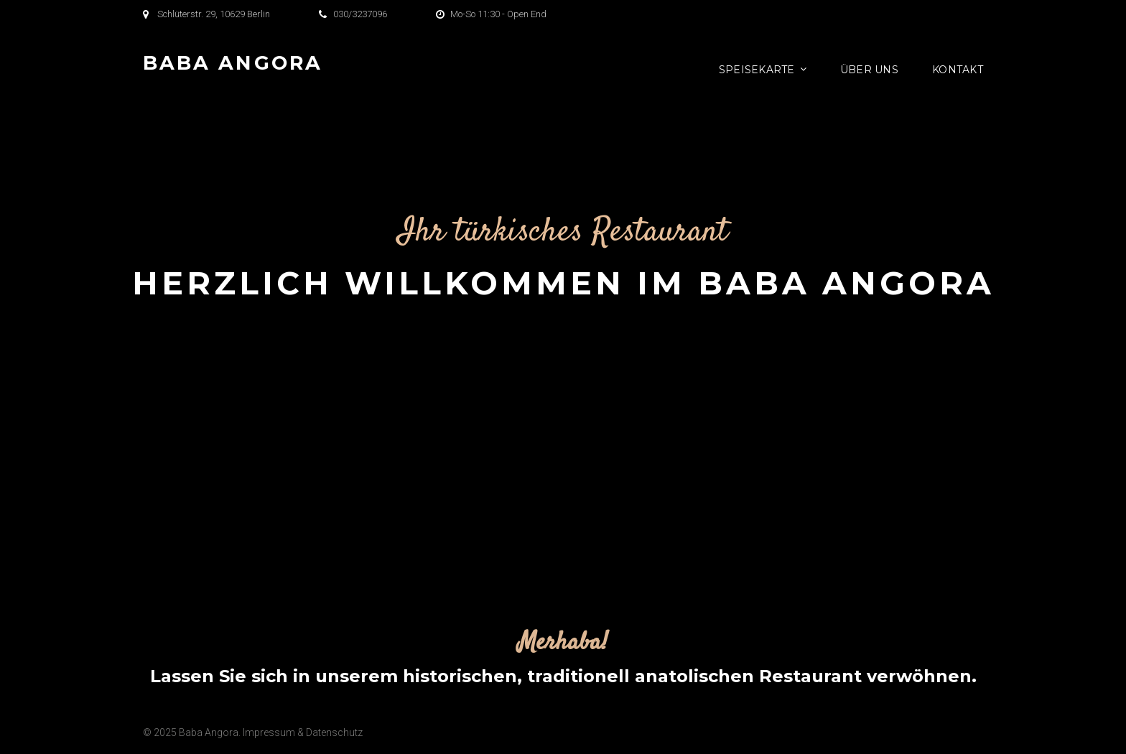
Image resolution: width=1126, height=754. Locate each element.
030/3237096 (360, 14)
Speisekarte (757, 69)
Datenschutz (334, 732)
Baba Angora (232, 63)
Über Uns (869, 69)
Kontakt (957, 69)
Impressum (269, 732)
